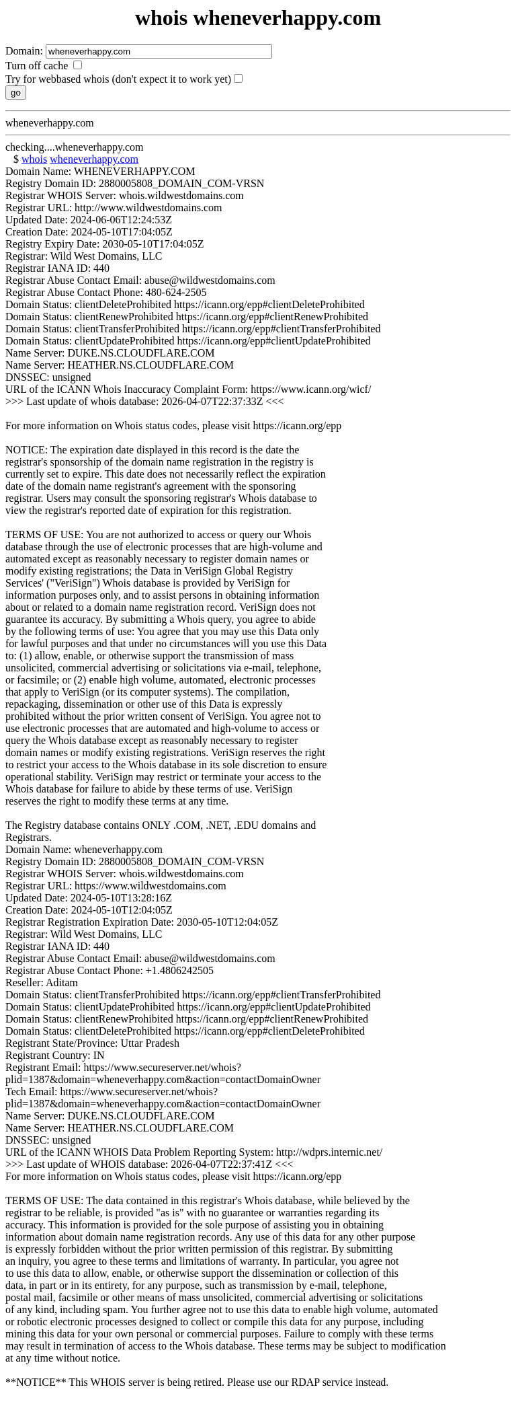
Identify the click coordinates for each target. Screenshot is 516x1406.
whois (34, 159)
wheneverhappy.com (94, 159)
